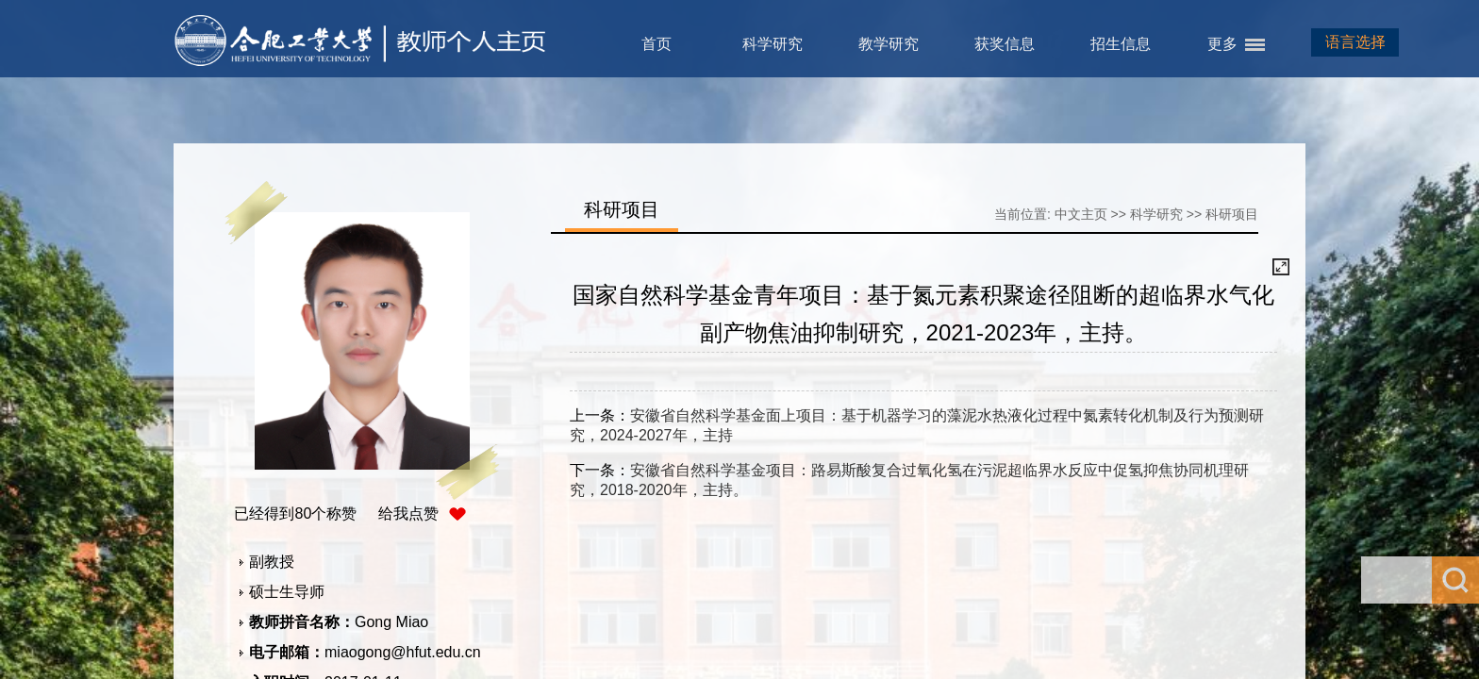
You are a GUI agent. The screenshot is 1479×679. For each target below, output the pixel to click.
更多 (1222, 44)
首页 (656, 44)
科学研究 (772, 44)
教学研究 (888, 44)
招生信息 (1120, 44)
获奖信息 (1004, 44)
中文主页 (1081, 214)
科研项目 (1231, 214)
